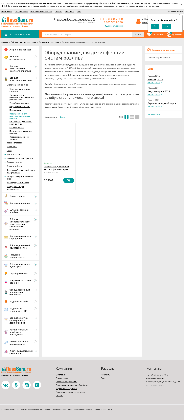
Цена (63, 117)
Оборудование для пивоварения (15, 187)
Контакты (69, 11)
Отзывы (58, 11)
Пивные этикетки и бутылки (20, 158)
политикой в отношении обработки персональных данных (43, 6)
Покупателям (21, 11)
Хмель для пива (14, 154)
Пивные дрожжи (14, 162)
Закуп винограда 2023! (158, 91)
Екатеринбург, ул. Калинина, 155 (75, 18)
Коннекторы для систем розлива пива (20, 122)
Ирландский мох (14, 166)
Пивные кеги (15, 110)
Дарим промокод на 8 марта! (162, 103)
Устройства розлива (19, 103)
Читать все (152, 114)
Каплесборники (16, 127)
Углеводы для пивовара (18, 182)
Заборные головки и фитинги (19, 138)
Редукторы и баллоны (19, 106)
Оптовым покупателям (41, 11)
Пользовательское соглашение (70, 392)
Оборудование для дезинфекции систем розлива (19, 115)
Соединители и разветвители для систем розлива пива (21, 97)
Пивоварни (12, 146)
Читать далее (153, 82)
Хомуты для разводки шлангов (19, 90)
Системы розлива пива (17, 84)
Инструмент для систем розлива (20, 132)
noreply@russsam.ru (155, 378)
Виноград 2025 (155, 79)
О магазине (6, 11)
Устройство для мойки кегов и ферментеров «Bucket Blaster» (56, 169)
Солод (10, 150)
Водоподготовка (14, 142)
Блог (79, 11)
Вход (146, 19)
